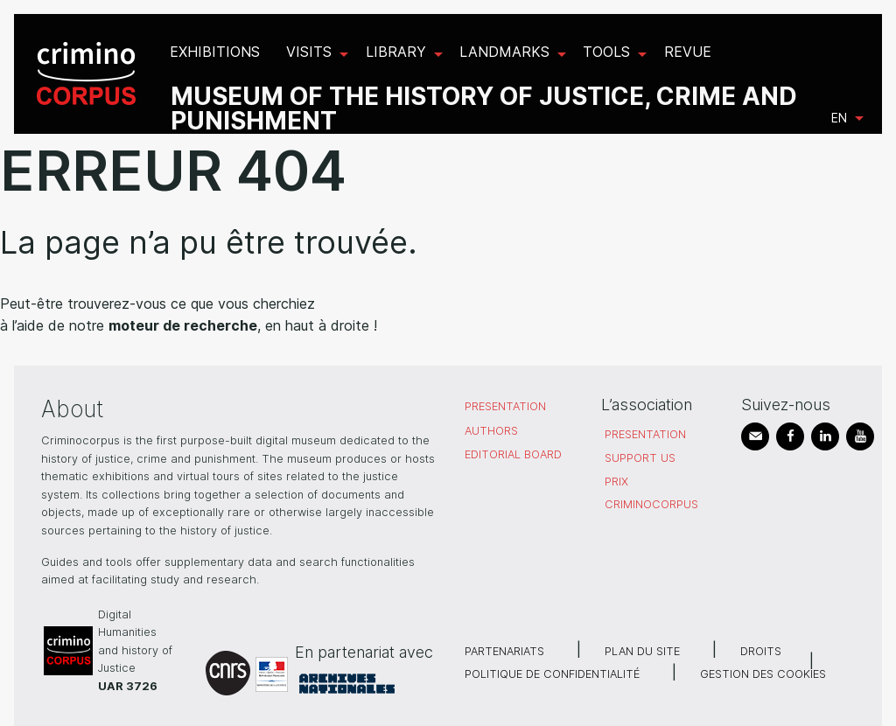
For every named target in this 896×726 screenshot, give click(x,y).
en (839, 117)
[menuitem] (89, 74)
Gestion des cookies (763, 674)
